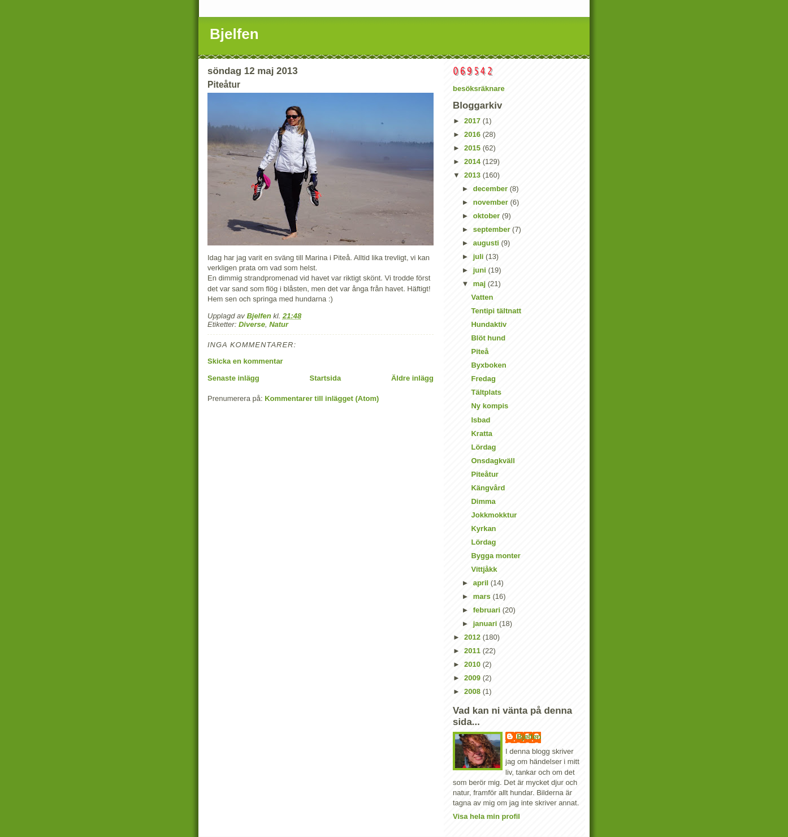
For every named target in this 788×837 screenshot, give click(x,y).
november (491, 202)
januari (486, 623)
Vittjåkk (484, 569)
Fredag (483, 378)
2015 (473, 148)
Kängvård (488, 488)
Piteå (479, 351)
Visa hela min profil (486, 816)
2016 (473, 134)
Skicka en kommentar (245, 361)
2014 (473, 161)
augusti (487, 243)
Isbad (480, 420)
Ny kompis (489, 406)
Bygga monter (495, 555)
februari (488, 610)
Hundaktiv (488, 324)
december (491, 188)
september (492, 229)
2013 (473, 175)
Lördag (483, 447)
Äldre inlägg (412, 378)
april (482, 583)
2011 (473, 650)
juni (480, 270)
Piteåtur (484, 474)
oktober (487, 216)
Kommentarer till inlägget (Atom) (322, 398)
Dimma (483, 501)
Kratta (481, 433)
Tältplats (486, 392)
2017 (473, 121)
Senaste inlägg (233, 378)
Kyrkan (483, 528)
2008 (473, 691)
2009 (473, 678)
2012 (473, 637)
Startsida (325, 378)
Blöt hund (488, 338)
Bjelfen (234, 33)
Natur (278, 324)
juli (479, 256)
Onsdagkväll (492, 460)
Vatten (482, 297)
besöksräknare (479, 88)
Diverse (252, 324)
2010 (473, 664)
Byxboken (488, 365)
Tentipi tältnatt (496, 311)
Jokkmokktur (494, 515)
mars (483, 596)
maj (480, 283)
